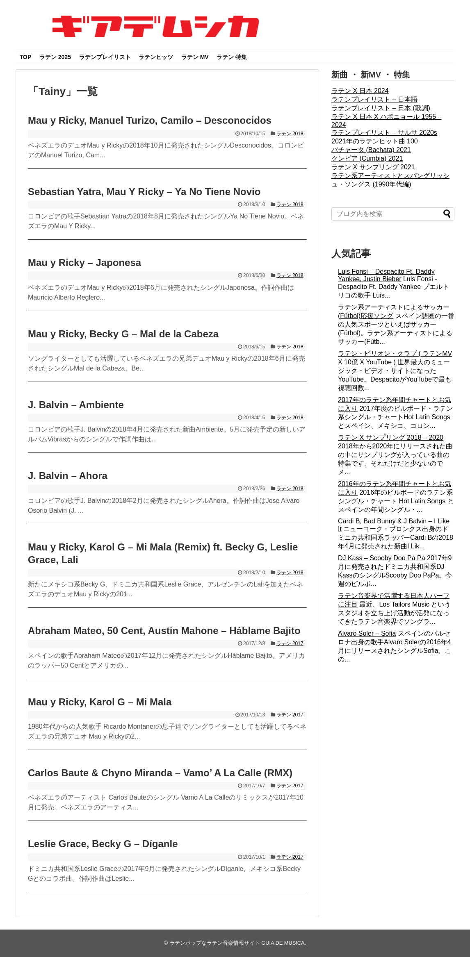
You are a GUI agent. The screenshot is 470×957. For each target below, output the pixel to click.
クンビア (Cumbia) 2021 (367, 158)
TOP (26, 57)
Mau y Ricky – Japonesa (84, 262)
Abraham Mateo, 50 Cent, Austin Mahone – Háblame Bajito (164, 630)
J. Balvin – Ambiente (76, 404)
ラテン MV (195, 57)
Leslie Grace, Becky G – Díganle (103, 843)
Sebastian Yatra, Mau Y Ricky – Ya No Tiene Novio (144, 191)
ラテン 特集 (232, 57)
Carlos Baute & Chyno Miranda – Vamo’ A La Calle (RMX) (160, 772)
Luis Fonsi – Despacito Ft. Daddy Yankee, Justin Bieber (386, 275)
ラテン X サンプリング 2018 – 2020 (390, 437)
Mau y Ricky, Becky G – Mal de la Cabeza (123, 333)
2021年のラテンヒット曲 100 (374, 141)
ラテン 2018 (289, 133)
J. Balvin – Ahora (67, 475)
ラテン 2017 (289, 643)
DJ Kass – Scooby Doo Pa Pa (381, 558)
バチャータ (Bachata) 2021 (371, 149)
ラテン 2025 (55, 57)
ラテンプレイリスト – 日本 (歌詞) (380, 108)
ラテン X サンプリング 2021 (373, 167)
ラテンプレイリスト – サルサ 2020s (384, 132)
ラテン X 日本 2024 (360, 90)
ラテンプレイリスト (105, 57)
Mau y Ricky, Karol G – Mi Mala (99, 701)
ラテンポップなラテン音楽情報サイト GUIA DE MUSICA (237, 943)
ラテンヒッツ (156, 57)
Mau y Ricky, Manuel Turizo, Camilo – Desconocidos (150, 120)
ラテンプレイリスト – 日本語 (374, 99)
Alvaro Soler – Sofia (367, 633)
